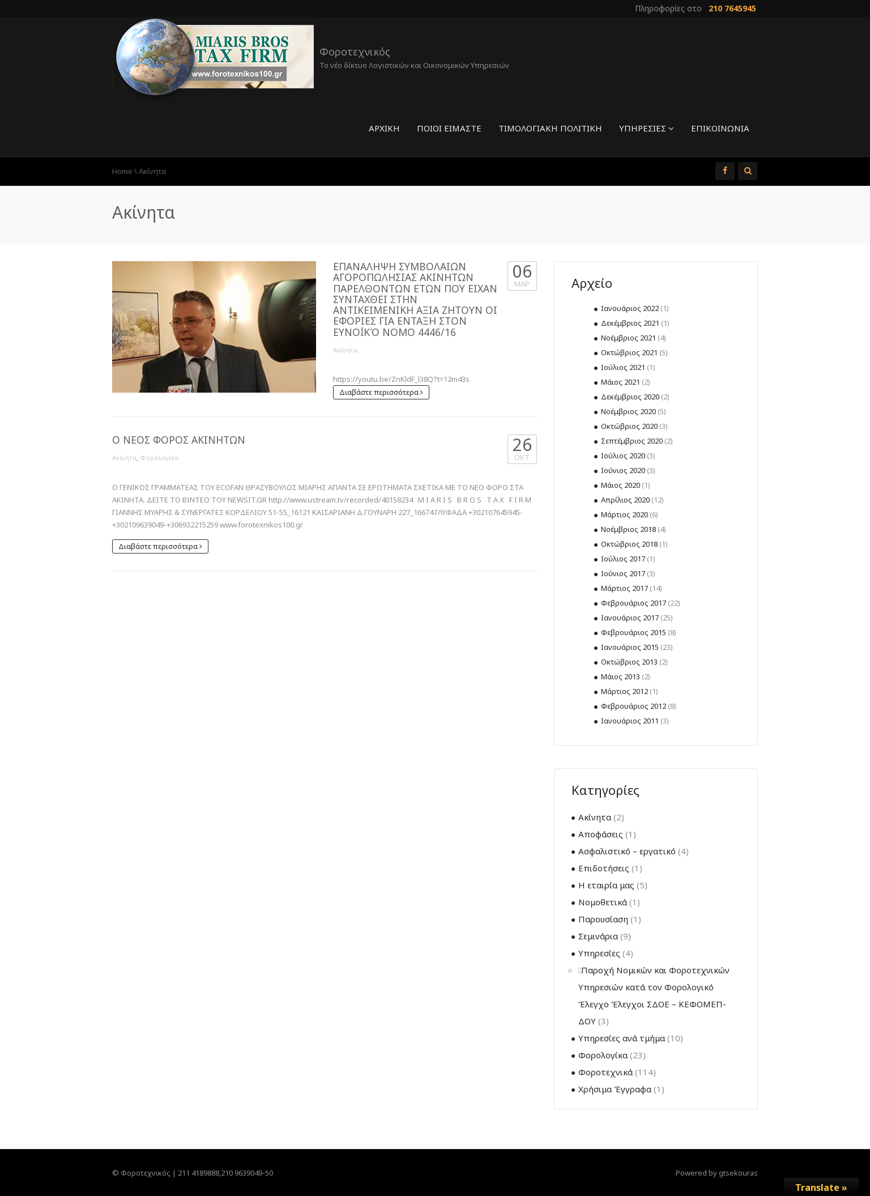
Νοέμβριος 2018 (628, 529)
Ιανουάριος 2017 (630, 617)
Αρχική (384, 128)
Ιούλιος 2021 (623, 367)
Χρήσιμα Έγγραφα (614, 1089)
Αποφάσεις (600, 834)
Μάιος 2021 (620, 382)
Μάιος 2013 (620, 676)
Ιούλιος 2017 (623, 559)
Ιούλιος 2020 (623, 455)
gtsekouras (738, 1173)
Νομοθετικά (602, 902)
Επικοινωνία (720, 128)
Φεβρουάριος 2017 (633, 603)
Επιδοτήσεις (603, 868)
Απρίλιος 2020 (625, 500)
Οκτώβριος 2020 (629, 426)
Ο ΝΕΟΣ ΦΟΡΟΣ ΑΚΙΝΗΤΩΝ (178, 439)
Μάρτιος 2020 (624, 514)
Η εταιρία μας (606, 885)
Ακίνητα (345, 350)
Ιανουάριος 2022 (630, 308)
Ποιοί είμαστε (449, 128)
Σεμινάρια (598, 936)
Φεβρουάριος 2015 (633, 632)
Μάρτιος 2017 (624, 588)
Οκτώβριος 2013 (629, 662)
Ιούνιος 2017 (623, 573)
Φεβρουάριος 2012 (633, 706)
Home (122, 171)
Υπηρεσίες (646, 128)
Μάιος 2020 (620, 485)
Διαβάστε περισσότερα (381, 392)
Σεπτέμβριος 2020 (632, 441)
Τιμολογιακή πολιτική (550, 128)
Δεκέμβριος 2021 (630, 323)
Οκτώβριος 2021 (629, 352)
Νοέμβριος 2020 (628, 411)
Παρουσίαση (603, 919)
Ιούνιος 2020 (623, 470)
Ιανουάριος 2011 (630, 721)
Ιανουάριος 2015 (630, 647)
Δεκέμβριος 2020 (630, 396)
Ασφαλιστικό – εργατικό (627, 851)
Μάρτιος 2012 (624, 691)
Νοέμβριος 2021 (628, 338)
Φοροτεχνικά (605, 1072)
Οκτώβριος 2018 (629, 544)
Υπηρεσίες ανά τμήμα (621, 1038)
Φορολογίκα (159, 457)
